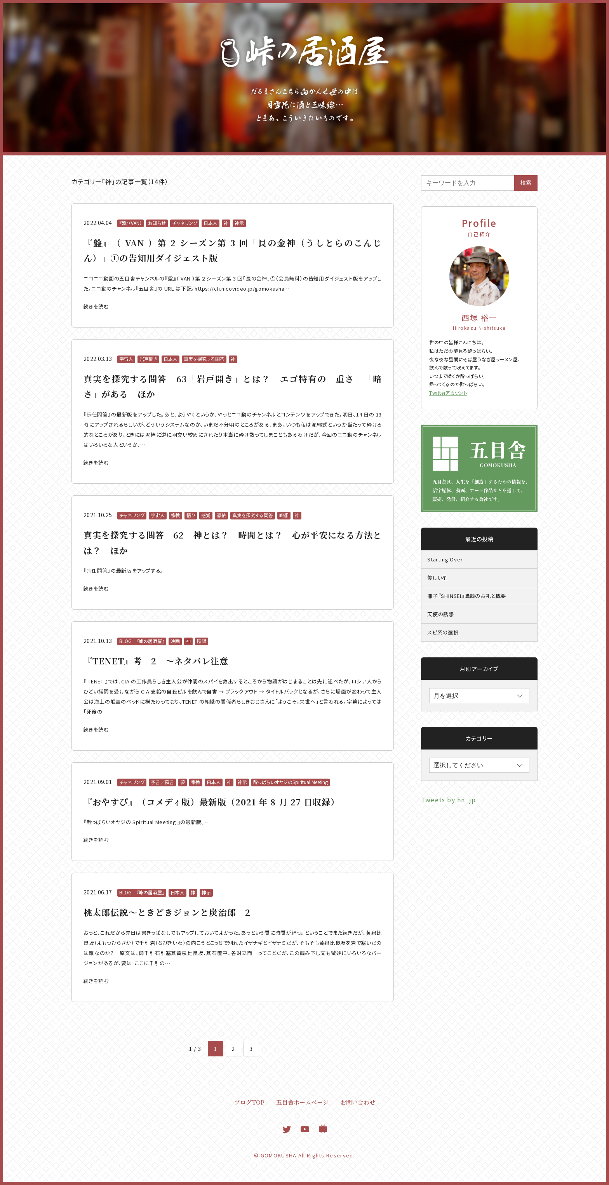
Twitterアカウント (448, 392)
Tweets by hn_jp (448, 799)
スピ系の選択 (443, 632)
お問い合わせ (357, 1102)
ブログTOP (249, 1102)
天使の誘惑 (440, 614)
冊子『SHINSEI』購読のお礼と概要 (466, 595)
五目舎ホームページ (302, 1102)
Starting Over (445, 559)
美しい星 (437, 577)
